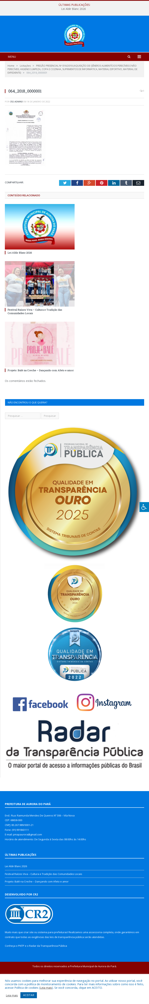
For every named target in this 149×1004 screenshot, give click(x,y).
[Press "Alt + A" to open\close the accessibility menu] (144, 507)
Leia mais (46, 987)
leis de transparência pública (67, 960)
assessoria (95, 955)
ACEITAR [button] (28, 995)
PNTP (21, 968)
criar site (29, 955)
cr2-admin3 (16, 124)
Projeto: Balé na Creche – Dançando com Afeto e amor (41, 393)
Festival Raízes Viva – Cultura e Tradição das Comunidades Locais (43, 897)
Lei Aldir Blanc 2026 (73, 9)
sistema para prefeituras (52, 955)
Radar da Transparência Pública (48, 968)
